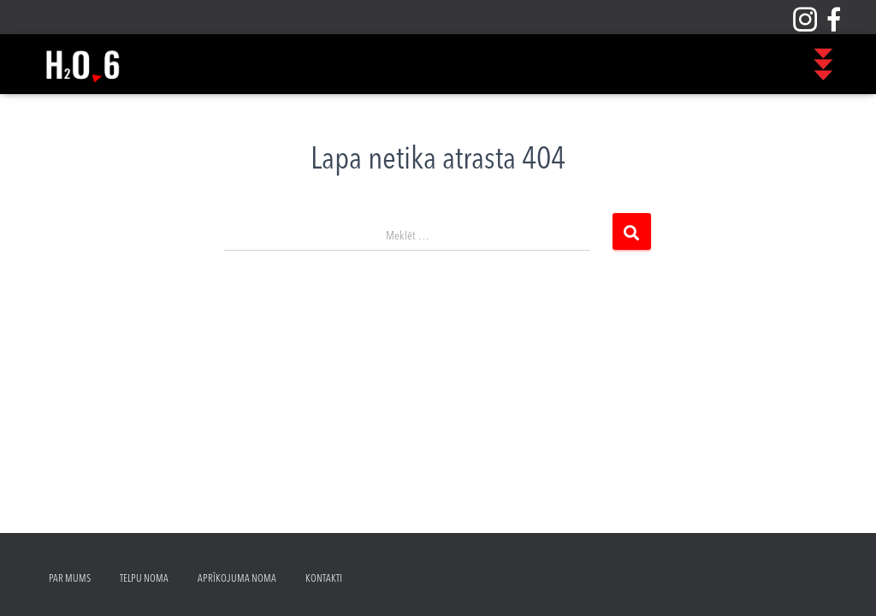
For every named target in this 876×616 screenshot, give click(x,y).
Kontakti (323, 579)
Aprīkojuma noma (237, 579)
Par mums (70, 579)
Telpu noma (144, 579)
